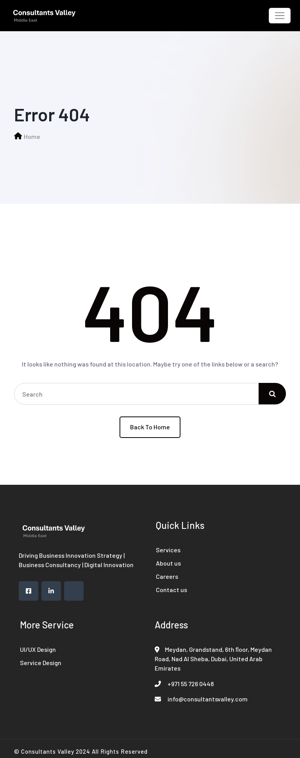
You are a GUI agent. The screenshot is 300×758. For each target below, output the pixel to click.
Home (32, 136)
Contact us (171, 589)
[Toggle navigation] (280, 15)
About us (168, 563)
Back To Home (150, 427)
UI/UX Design (38, 649)
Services (168, 549)
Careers (167, 576)
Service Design (40, 662)
